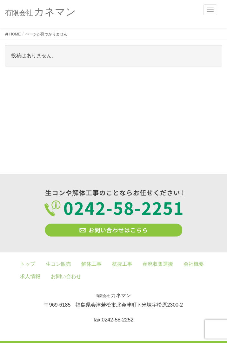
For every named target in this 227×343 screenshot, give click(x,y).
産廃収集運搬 (158, 264)
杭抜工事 (122, 264)
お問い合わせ (66, 276)
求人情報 (30, 276)
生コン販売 (58, 264)
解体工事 (91, 264)
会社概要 (194, 264)
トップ (27, 264)
